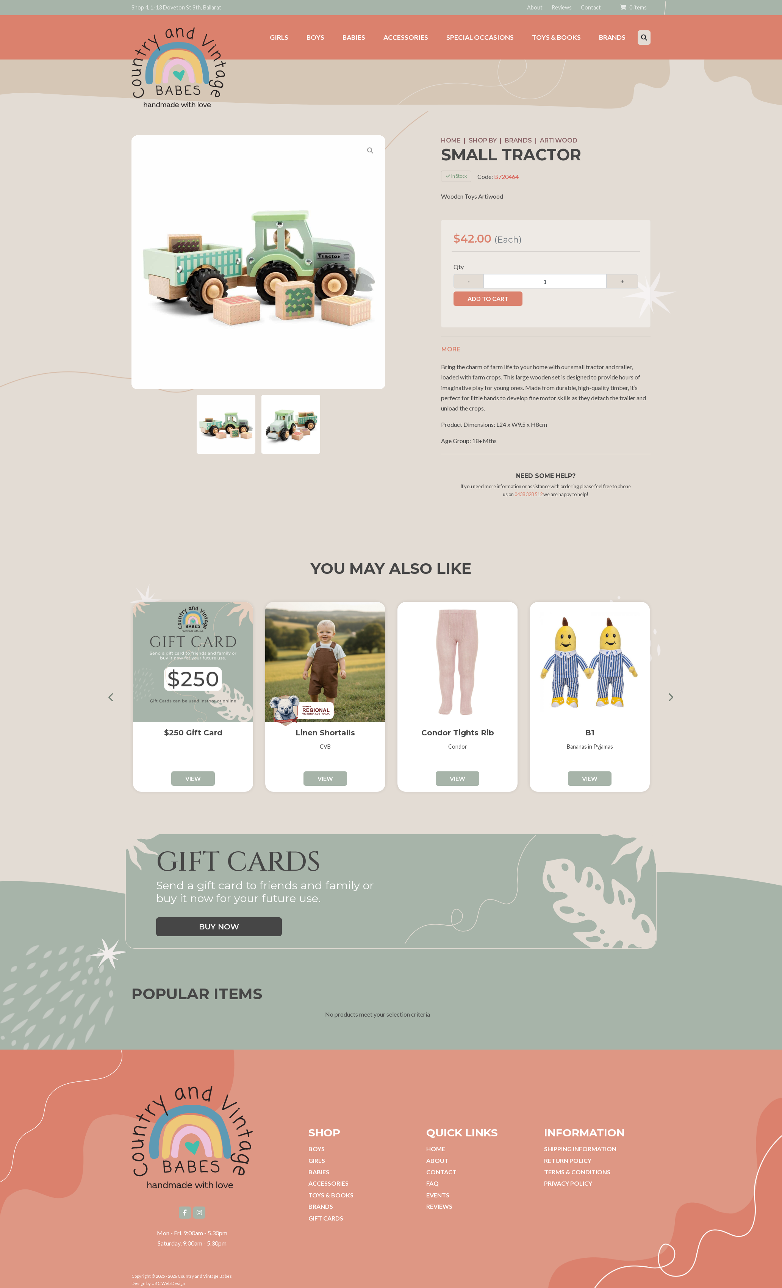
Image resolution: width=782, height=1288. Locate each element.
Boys (316, 1143)
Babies (318, 1166)
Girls (316, 1154)
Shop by (483, 134)
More (450, 343)
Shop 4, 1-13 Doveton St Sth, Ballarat (176, 7)
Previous (114, 691)
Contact (591, 7)
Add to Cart (488, 292)
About (535, 7)
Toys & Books (330, 1189)
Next (668, 691)
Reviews (562, 7)
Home (451, 134)
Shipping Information (580, 1143)
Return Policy (567, 1154)
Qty (459, 261)
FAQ (432, 1177)
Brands (518, 134)
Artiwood (558, 134)
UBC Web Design (168, 1277)
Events (437, 1189)
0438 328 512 (529, 489)
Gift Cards (325, 1212)
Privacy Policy (568, 1177)
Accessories (328, 1177)
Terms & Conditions (577, 1166)
